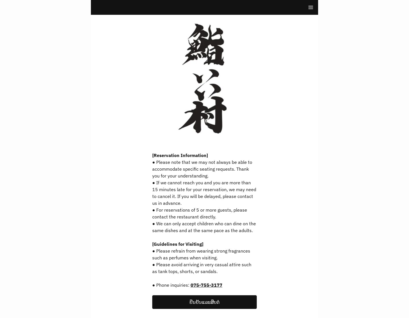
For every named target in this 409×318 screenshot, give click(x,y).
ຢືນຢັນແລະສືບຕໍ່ (204, 302)
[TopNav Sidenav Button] (310, 7)
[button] (204, 302)
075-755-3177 (206, 285)
